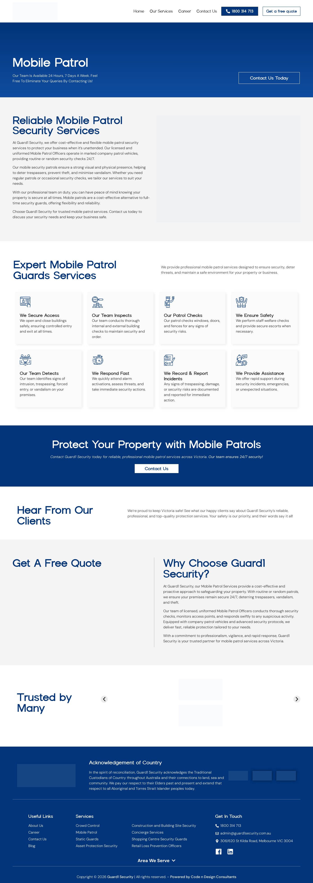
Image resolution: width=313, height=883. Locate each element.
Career (184, 11)
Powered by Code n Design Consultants (203, 876)
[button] (104, 699)
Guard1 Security (120, 876)
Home (139, 11)
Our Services (161, 11)
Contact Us (207, 11)
